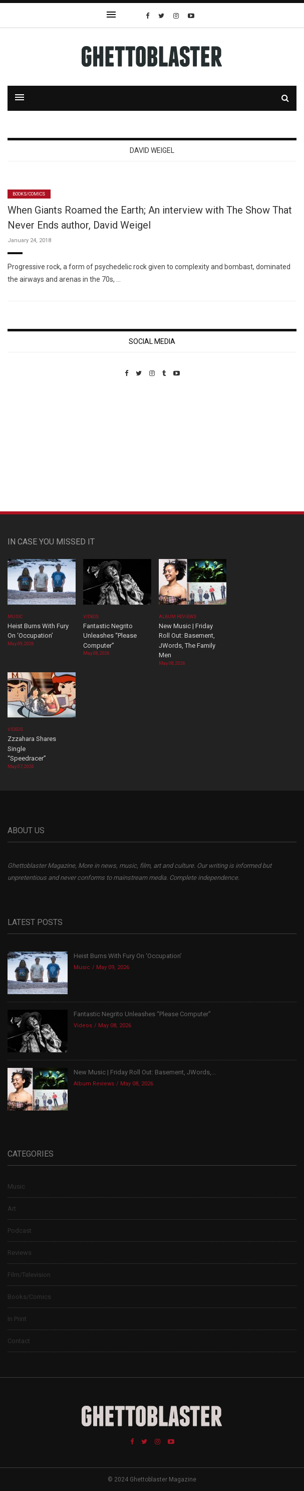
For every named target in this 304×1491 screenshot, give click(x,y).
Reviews (20, 1252)
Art (12, 1208)
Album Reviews (178, 616)
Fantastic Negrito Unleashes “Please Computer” (110, 635)
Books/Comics (29, 194)
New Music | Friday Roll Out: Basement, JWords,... (145, 1072)
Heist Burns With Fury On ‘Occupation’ (128, 956)
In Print (17, 1319)
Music (15, 616)
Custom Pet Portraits (37, 446)
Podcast (20, 1230)
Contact (19, 1341)
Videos (91, 616)
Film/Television (29, 1274)
